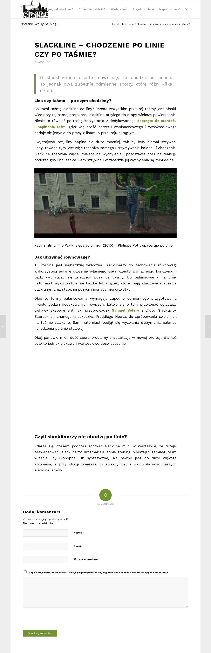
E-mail (79, 545)
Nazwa (79, 532)
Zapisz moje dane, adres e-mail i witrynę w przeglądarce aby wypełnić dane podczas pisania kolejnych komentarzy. (98, 572)
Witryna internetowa (86, 559)
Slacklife (42, 62)
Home (130, 24)
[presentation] (54, 622)
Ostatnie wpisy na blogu (40, 24)
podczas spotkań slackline (96, 446)
